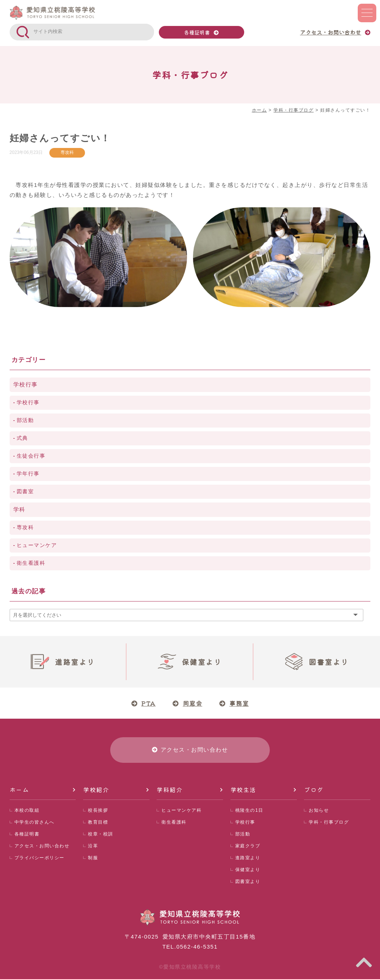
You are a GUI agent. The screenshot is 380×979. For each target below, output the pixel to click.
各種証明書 (197, 32)
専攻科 (67, 152)
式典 (22, 438)
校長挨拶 (98, 810)
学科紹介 (170, 789)
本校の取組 (27, 810)
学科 (19, 509)
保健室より (248, 869)
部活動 (25, 420)
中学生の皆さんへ (34, 822)
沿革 (93, 845)
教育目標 (98, 822)
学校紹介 (96, 789)
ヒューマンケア (37, 545)
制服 (93, 857)
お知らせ (319, 810)
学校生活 (243, 789)
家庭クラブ (248, 845)
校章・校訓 (100, 834)
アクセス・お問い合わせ (42, 845)
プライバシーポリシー (39, 857)
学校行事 (25, 384)
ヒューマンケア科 (181, 810)
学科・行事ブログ (329, 822)
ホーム (19, 789)
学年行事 (28, 474)
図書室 (25, 491)
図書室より (248, 881)
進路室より (248, 857)
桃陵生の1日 (249, 810)
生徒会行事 (31, 456)
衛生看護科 (31, 563)
